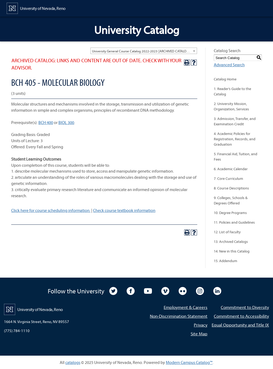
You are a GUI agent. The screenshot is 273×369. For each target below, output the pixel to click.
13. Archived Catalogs (231, 241)
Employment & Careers (185, 307)
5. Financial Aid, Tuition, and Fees (235, 157)
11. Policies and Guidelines (234, 222)
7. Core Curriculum (228, 178)
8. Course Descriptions (231, 188)
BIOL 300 (66, 122)
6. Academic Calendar (231, 168)
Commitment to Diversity (245, 307)
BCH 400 (45, 122)
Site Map (199, 333)
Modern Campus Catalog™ (189, 362)
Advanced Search (229, 64)
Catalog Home (225, 79)
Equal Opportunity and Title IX (240, 325)
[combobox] (143, 51)
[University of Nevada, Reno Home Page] (36, 7)
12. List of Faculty (227, 232)
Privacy (200, 325)
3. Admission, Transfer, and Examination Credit (235, 121)
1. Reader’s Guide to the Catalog (232, 91)
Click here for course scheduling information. (50, 210)
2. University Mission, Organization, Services (231, 106)
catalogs (72, 362)
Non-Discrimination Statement (178, 316)
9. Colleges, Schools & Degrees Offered (230, 200)
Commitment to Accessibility (241, 316)
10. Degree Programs (230, 212)
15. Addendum (225, 260)
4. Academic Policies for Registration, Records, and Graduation (234, 139)
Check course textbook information (124, 210)
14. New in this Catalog (232, 251)
